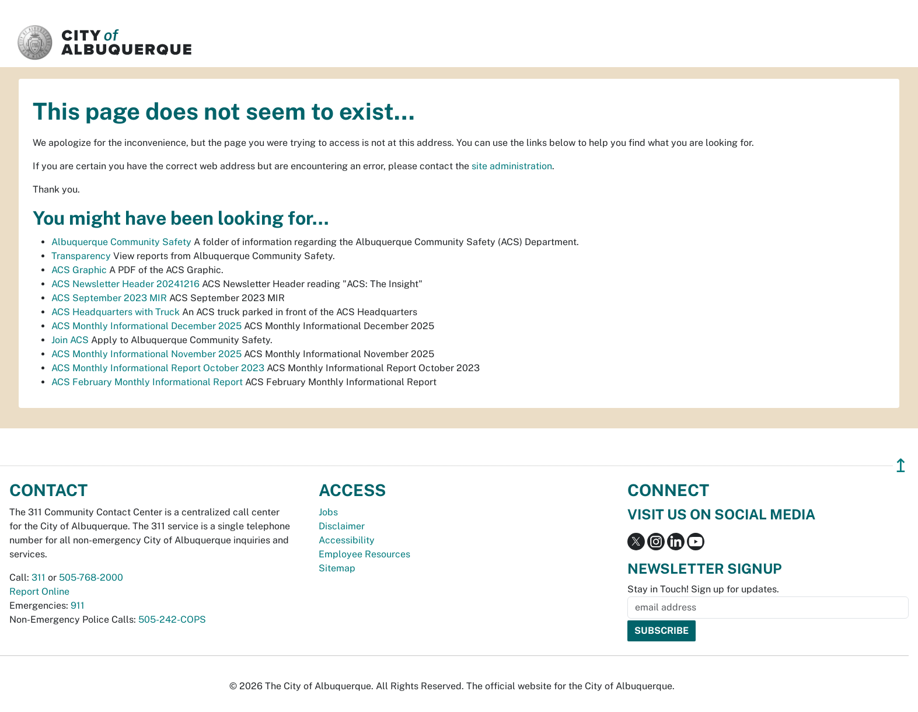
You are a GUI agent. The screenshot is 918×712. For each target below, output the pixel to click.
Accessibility (347, 540)
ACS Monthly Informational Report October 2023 (157, 368)
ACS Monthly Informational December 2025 (146, 325)
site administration (512, 166)
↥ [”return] (901, 465)
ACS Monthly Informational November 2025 (146, 354)
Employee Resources (364, 554)
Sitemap (337, 568)
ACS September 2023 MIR (109, 297)
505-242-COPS (172, 619)
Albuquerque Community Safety (121, 241)
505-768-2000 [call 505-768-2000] (91, 577)
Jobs (328, 512)
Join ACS (70, 339)
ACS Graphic (79, 269)
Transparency (81, 255)
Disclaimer (342, 526)
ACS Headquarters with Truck (115, 311)
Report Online (39, 591)
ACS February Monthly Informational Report (147, 382)
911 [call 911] (78, 605)
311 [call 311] (39, 577)
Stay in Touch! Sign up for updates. (703, 589)
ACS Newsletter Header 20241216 (125, 283)
